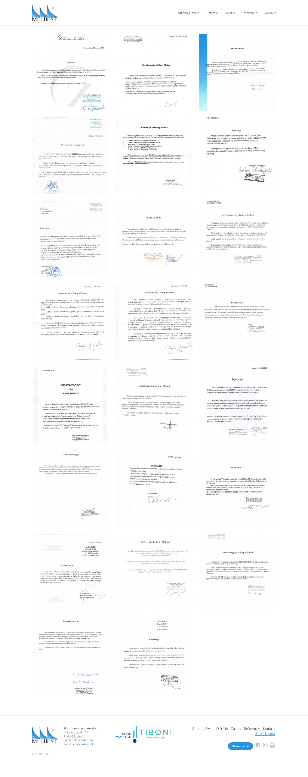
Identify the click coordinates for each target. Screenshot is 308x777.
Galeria (229, 13)
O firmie (212, 13)
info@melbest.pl (83, 744)
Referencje (249, 13)
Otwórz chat (240, 746)
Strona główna (188, 13)
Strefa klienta (265, 733)
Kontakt (270, 13)
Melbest (44, 12)
